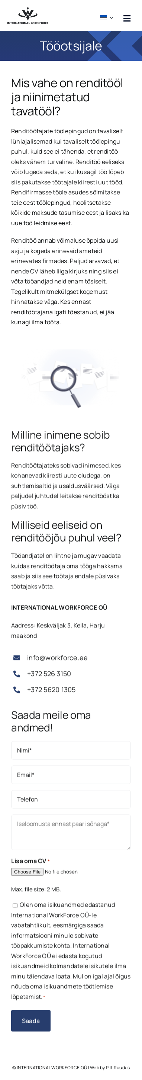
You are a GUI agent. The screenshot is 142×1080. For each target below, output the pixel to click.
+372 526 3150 (49, 675)
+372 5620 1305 (51, 691)
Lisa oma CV (30, 863)
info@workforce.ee (57, 659)
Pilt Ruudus (118, 1067)
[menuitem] (107, 15)
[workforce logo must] (27, 10)
